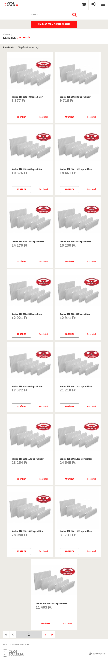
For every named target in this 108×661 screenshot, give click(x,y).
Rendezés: (9, 48)
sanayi (34, 14)
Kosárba (21, 117)
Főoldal (6, 34)
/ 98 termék (23, 38)
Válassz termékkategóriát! (54, 24)
